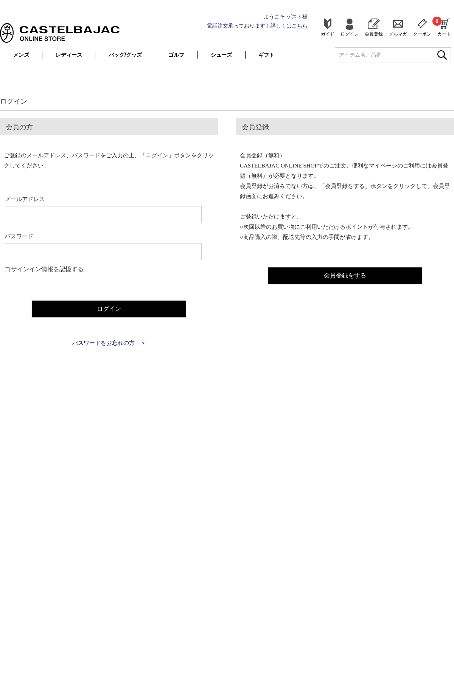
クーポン (422, 33)
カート (444, 26)
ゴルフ (176, 55)
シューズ (221, 55)
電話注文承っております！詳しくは (257, 26)
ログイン (349, 33)
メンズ (21, 55)
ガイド (327, 33)
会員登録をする (345, 274)
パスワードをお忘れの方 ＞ (109, 343)
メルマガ (398, 33)
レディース (69, 55)
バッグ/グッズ (125, 55)
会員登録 (374, 33)
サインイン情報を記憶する (47, 269)
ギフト (266, 55)
